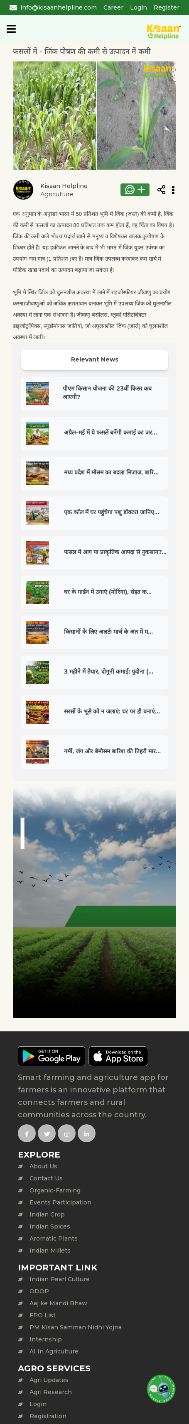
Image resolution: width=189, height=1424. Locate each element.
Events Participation (60, 1202)
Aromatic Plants (53, 1238)
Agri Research (50, 1392)
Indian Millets (50, 1250)
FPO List (42, 1315)
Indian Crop (47, 1214)
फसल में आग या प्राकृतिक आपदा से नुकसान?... (115, 552)
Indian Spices (49, 1226)
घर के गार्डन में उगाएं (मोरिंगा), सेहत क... (108, 592)
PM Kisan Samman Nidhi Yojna (75, 1327)
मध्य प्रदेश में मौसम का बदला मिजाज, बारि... (111, 472)
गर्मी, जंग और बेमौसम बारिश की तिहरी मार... (112, 751)
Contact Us (46, 1178)
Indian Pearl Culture (59, 1279)
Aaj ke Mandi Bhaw (58, 1303)
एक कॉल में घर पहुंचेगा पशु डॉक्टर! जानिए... (111, 512)
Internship (45, 1339)
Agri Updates (49, 1380)
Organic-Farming (55, 1190)
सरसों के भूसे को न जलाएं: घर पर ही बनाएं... (112, 711)
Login (138, 7)
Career (113, 7)
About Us (43, 1166)
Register (166, 7)
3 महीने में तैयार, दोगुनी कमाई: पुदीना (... (108, 671)
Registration (47, 1416)
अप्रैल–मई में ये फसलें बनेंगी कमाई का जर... (110, 432)
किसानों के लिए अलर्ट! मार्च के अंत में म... (108, 631)
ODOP (39, 1291)
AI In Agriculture (54, 1351)
